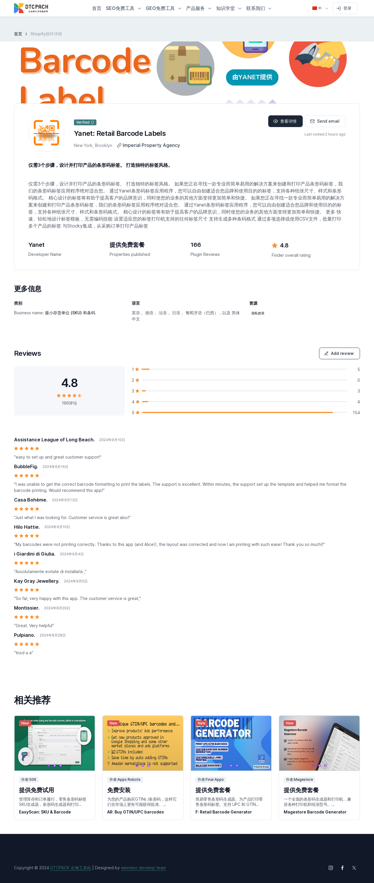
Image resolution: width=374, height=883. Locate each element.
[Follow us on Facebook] (342, 868)
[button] (123, 8)
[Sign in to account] (345, 8)
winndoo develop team (143, 867)
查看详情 (285, 121)
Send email (325, 121)
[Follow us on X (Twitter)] (354, 868)
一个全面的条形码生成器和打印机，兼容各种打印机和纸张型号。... (317, 802)
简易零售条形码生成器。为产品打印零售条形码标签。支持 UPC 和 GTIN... (229, 802)
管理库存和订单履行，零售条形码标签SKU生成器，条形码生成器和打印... (52, 802)
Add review (339, 353)
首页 (18, 33)
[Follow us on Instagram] (331, 868)
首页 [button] (96, 8)
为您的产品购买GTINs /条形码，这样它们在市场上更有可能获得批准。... (141, 802)
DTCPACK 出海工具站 (70, 867)
